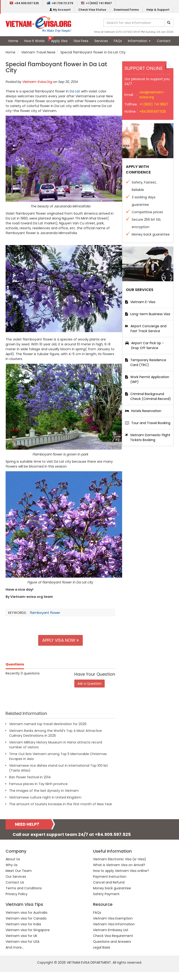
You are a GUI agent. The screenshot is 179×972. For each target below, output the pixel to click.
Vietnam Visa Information (114, 924)
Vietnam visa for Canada (26, 918)
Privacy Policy (17, 894)
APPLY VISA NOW (60, 640)
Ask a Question (89, 683)
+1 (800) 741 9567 (96, 3)
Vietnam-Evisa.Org (37, 81)
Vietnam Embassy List (110, 930)
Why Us (11, 865)
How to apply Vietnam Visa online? (121, 870)
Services (101, 41)
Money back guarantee (112, 888)
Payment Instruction (109, 876)
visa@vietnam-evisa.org (152, 94)
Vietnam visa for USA (22, 941)
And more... (15, 947)
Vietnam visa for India (23, 924)
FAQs (118, 41)
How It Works (34, 41)
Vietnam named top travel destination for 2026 (47, 724)
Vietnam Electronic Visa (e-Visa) (119, 859)
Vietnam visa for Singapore (28, 930)
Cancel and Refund (108, 882)
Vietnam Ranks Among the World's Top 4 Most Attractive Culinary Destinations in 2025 (55, 733)
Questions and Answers (112, 941)
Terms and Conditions (24, 888)
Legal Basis (101, 947)
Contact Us (15, 882)
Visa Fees (80, 41)
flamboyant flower (45, 612)
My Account (60, 10)
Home (13, 41)
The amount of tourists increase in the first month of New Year (60, 804)
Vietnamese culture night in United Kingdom (45, 797)
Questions (15, 664)
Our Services (16, 876)
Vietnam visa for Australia (26, 912)
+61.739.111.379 (60, 3)
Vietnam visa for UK (21, 935)
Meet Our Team (19, 870)
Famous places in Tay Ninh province (38, 784)
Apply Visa (59, 41)
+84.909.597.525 (24, 3)
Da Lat (75, 91)
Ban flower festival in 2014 (30, 777)
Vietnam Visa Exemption (113, 918)
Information (139, 41)
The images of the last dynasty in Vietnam (44, 790)
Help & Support (157, 10)
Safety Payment (106, 894)
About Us (13, 859)
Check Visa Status (92, 10)
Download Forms (126, 10)
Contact (164, 41)
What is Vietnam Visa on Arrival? (119, 865)
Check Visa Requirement (113, 935)
